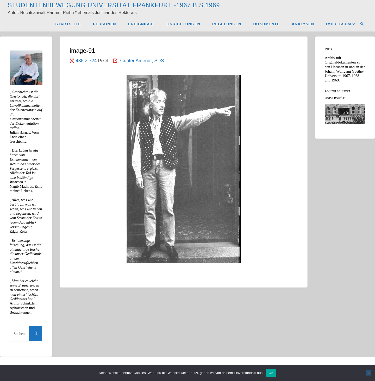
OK (271, 373)
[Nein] (368, 373)
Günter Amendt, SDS (142, 60)
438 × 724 (87, 60)
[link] (362, 23)
